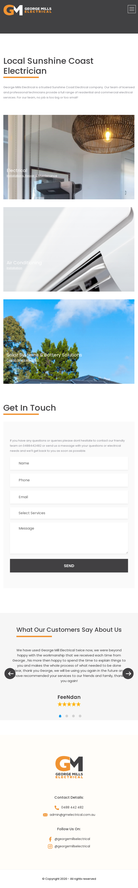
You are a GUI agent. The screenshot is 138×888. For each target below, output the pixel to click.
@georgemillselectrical (72, 839)
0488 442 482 (72, 807)
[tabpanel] (69, 677)
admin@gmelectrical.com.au (72, 814)
